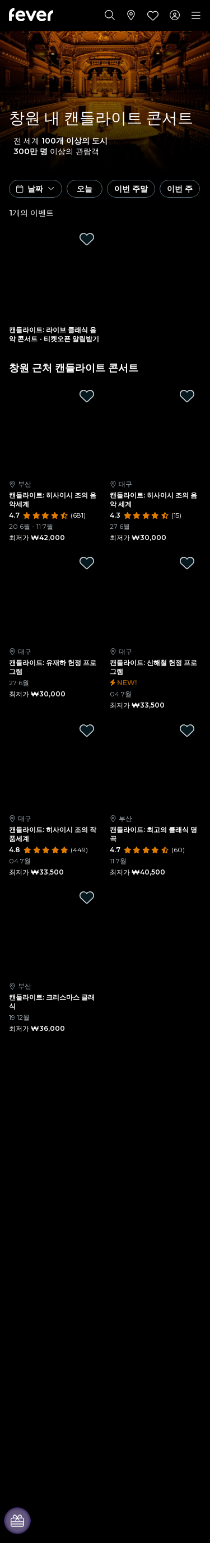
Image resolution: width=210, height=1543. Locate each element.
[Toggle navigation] (196, 16)
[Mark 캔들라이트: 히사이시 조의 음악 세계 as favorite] (187, 396)
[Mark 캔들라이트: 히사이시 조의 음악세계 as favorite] (87, 396)
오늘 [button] (84, 189)
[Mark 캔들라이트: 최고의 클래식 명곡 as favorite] (187, 730)
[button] (35, 189)
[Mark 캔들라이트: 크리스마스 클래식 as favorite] (87, 897)
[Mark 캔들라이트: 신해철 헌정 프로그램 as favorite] (187, 563)
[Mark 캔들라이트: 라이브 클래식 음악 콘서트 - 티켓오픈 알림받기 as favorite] (87, 239)
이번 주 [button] (180, 189)
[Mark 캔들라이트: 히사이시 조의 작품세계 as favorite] (87, 730)
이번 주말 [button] (131, 189)
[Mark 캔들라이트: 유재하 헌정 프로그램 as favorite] (87, 563)
